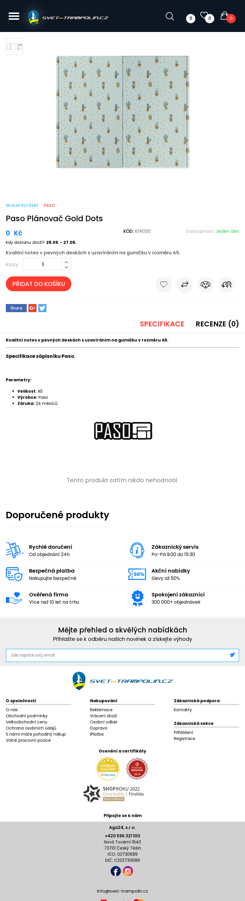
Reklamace (101, 710)
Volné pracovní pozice (28, 740)
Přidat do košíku (38, 284)
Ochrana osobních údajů (31, 728)
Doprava (98, 728)
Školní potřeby (22, 205)
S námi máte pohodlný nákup (36, 734)
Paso (49, 205)
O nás (12, 710)
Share (16, 308)
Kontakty (183, 710)
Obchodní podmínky (27, 716)
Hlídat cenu (205, 285)
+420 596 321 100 (122, 836)
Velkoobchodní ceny (26, 722)
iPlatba (97, 734)
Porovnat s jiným (184, 285)
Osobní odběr (104, 722)
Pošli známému (226, 285)
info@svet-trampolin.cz (122, 891)
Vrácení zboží (103, 716)
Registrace (184, 738)
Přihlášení (183, 732)
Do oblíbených (164, 285)
